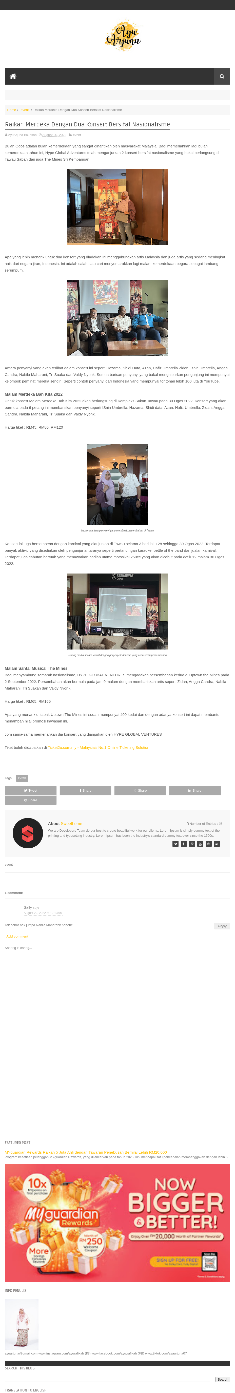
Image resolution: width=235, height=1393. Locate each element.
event (25, 110)
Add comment (17, 927)
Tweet (26, 790)
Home (11, 110)
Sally (28, 897)
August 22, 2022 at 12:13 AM (43, 903)
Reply (222, 916)
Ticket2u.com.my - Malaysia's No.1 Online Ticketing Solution (98, 747)
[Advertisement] (117, 1088)
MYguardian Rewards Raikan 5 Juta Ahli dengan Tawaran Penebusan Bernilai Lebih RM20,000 (86, 1142)
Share (72, 790)
